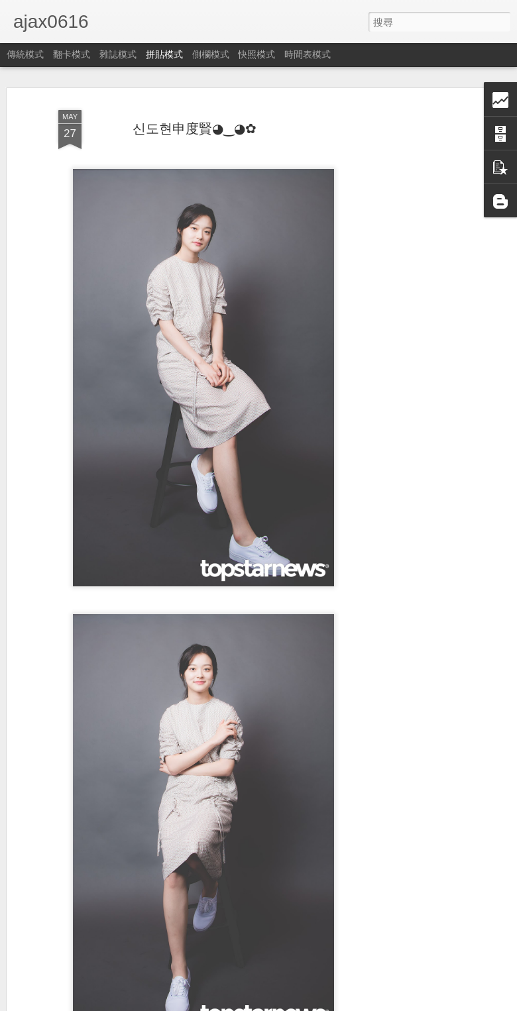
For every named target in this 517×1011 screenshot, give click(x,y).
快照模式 (256, 54)
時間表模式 (307, 54)
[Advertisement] (403, 312)
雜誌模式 (118, 54)
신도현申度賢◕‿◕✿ (195, 128)
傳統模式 (25, 54)
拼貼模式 (164, 54)
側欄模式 (210, 54)
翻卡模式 (71, 54)
